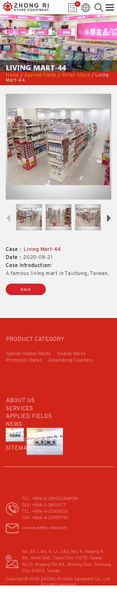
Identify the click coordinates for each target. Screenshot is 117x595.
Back (26, 289)
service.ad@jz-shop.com (44, 532)
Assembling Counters (71, 363)
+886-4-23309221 (50, 518)
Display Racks (71, 356)
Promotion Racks (24, 363)
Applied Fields (40, 75)
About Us (20, 412)
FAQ (11, 443)
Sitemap (18, 459)
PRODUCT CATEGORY (35, 341)
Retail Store (76, 75)
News (14, 435)
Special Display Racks (28, 356)
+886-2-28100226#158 (55, 505)
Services (19, 420)
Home (12, 75)
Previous (8, 217)
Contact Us (23, 451)
